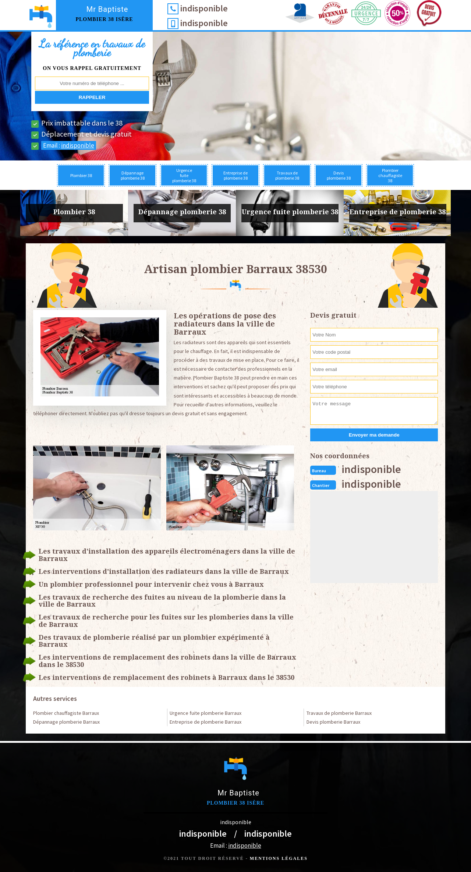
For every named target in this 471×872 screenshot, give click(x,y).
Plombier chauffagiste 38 (390, 175)
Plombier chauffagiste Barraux (66, 713)
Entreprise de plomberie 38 (235, 175)
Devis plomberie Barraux (333, 722)
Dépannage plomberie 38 (133, 175)
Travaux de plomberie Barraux (339, 713)
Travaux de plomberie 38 (287, 175)
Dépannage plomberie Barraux (66, 722)
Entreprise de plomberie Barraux (205, 722)
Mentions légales (279, 858)
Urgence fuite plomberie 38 (184, 175)
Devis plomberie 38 (339, 175)
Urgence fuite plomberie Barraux (205, 713)
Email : (68, 145)
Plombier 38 (81, 175)
